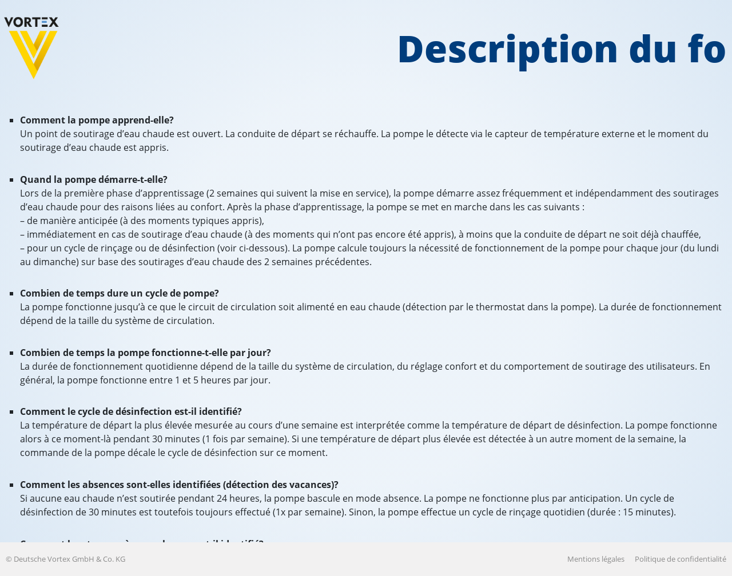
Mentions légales (595, 559)
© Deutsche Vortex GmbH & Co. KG (65, 559)
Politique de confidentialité (680, 559)
